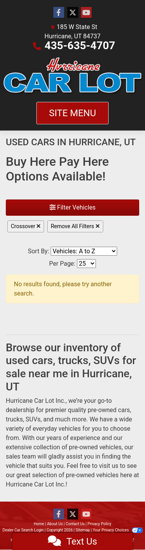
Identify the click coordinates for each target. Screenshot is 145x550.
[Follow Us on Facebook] (58, 13)
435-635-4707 (79, 45)
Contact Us (75, 524)
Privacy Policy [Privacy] (99, 524)
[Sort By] (84, 251)
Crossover (26, 226)
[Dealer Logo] (72, 76)
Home (39, 524)
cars (124, 410)
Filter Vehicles (72, 207)
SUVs (33, 419)
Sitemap (82, 530)
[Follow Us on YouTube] (86, 13)
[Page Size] (86, 263)
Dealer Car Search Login (23, 530)
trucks (14, 419)
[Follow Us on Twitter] (72, 13)
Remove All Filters (75, 226)
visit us (108, 465)
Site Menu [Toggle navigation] (72, 113)
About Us (55, 524)
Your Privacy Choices (118, 530)
